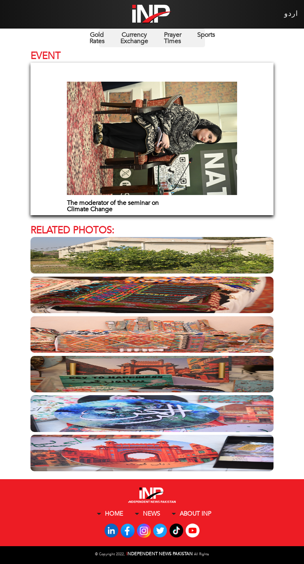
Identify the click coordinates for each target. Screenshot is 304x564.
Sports (206, 35)
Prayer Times (172, 38)
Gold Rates (96, 38)
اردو (291, 14)
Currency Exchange (134, 38)
